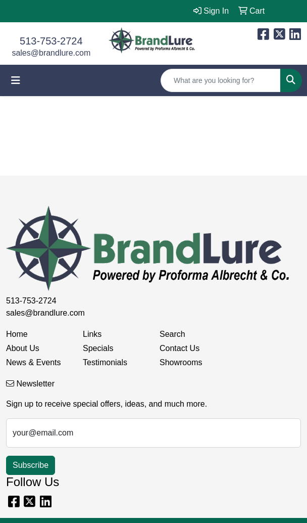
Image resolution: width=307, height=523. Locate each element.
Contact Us (179, 348)
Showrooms (181, 362)
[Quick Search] (221, 80)
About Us (22, 348)
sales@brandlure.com (51, 53)
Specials (98, 348)
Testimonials (105, 362)
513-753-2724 (51, 41)
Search (172, 334)
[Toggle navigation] (15, 80)
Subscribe (30, 465)
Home (17, 334)
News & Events (33, 362)
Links (92, 334)
